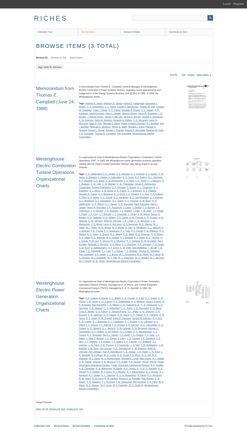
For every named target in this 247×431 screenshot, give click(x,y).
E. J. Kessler (131, 321)
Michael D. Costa (130, 358)
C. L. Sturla (110, 107)
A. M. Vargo (92, 301)
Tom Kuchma (139, 382)
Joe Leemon (106, 348)
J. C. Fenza (110, 338)
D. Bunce (131, 187)
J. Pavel (83, 214)
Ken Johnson (95, 352)
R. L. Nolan (94, 375)
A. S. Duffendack (121, 301)
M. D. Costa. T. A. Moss (128, 355)
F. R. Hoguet (118, 325)
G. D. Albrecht (94, 328)
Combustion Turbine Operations (95, 187)
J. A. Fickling (137, 335)
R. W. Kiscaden (148, 241)
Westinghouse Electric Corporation (123, 261)
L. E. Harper (130, 352)
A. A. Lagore (91, 298)
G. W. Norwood (139, 328)
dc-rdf (45, 409)
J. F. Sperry (117, 342)
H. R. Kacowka (125, 204)
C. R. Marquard (141, 308)
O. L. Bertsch (154, 227)
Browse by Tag (58, 57)
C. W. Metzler (109, 184)
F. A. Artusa (91, 325)
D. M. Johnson (147, 311)
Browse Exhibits (132, 32)
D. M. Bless (107, 191)
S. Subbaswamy (99, 247)
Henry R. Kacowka (147, 113)
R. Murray (105, 241)
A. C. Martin (115, 298)
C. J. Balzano (154, 180)
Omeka (208, 426)
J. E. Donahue (148, 338)
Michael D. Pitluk (111, 123)
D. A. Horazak (119, 187)
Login (227, 3)
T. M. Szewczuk (123, 382)
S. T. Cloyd (113, 247)
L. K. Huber (142, 352)
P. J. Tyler (125, 231)
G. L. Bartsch (108, 328)
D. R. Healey (110, 315)
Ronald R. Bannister (135, 130)
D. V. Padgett (149, 191)
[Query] (173, 18)
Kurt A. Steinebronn (112, 352)
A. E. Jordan (109, 174)
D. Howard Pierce (117, 311)
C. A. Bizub (98, 180)
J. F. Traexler (130, 342)
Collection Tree (45, 32)
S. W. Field (125, 247)
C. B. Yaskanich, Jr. (130, 305)
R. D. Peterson (142, 234)
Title (183, 75)
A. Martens (91, 177)
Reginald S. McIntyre (100, 127)
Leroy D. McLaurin (112, 224)
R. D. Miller (128, 234)
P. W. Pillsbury (151, 231)
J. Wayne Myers (95, 117)
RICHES (50, 18)
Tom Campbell (124, 133)
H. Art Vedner (111, 331)
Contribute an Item (178, 32)
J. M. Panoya (107, 345)
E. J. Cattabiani (115, 321)
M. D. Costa (110, 355)
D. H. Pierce (102, 311)
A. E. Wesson (123, 174)
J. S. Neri (134, 345)
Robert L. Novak (96, 130)
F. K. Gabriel (156, 194)
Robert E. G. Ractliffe (129, 378)
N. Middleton (140, 227)
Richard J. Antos (136, 127)
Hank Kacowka (96, 113)
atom (38, 409)
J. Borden (99, 338)
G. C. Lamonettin (148, 325)
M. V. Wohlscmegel (110, 358)
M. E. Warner (145, 224)
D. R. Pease (136, 315)
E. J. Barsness (105, 194)
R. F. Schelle (93, 372)
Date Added (203, 75)
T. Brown (152, 247)
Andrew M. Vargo (93, 103)
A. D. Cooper (128, 298)
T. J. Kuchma (108, 382)
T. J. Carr (106, 251)
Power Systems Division (133, 123)
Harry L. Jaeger (113, 113)
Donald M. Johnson (141, 318)
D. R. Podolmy (151, 315)
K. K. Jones (122, 217)
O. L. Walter (158, 358)
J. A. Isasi (149, 335)
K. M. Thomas (136, 217)
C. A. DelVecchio (95, 107)
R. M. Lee (94, 241)
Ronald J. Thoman (115, 130)
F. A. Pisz (144, 194)
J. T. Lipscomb (119, 214)
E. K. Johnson (145, 321)
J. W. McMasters (149, 345)
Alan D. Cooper (153, 301)
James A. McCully (113, 117)
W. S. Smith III (136, 385)
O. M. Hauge (85, 362)
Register (238, 3)
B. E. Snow (128, 177)
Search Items (76, 57)
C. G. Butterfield (111, 308)
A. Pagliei (102, 177)
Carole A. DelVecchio (127, 107)
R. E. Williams (98, 237)
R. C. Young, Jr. (131, 368)
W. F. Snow (105, 385)
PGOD (153, 362)
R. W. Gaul (97, 378)
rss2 (81, 409)
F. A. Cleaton (132, 194)
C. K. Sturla (126, 308)
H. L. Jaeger (147, 110)
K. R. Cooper (150, 217)
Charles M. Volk (147, 107)
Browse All (42, 57)
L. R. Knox (155, 352)
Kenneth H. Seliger (122, 120)
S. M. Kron (84, 247)
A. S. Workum (138, 301)
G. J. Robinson (86, 201)
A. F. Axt (140, 298)
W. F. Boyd (155, 254)
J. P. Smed (157, 211)
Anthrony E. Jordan (113, 103)
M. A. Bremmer (130, 224)
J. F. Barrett (148, 207)
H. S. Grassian (94, 335)
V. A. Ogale (100, 254)
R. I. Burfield (152, 123)
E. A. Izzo (157, 318)
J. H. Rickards (111, 211)
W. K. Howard (142, 258)
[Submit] (210, 18)
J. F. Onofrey (91, 342)
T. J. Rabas (117, 251)
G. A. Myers (93, 197)
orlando (96, 362)
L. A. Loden (128, 221)
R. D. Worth (157, 234)
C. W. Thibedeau (125, 184)
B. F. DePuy (141, 177)
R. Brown (104, 234)
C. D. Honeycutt (149, 305)
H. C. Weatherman (142, 331)
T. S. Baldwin (130, 251)
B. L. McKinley (155, 177)
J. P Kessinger (122, 345)
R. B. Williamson (104, 368)
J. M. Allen (146, 211)
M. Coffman (97, 355)
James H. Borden (132, 117)
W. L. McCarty (157, 258)
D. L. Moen (94, 191)
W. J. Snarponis (126, 258)
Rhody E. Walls (119, 127)
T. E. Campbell (86, 133)
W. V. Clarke (85, 261)
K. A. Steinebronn (122, 348)
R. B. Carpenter (87, 368)
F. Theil (82, 197)
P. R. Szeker (135, 362)
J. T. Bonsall (105, 214)
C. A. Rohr (129, 180)
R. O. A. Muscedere (126, 375)
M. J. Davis (94, 358)
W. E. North (142, 254)
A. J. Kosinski (137, 174)
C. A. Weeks (113, 305)
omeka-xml (72, 409)
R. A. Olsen (93, 234)
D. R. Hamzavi (95, 315)
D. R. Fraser (114, 110)
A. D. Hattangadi (93, 174)
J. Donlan (137, 207)
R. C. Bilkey (116, 234)
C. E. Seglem (95, 308)
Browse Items (88, 32)
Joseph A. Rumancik (152, 117)
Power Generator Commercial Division (130, 365)
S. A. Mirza (115, 244)
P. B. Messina (108, 362)
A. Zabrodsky (115, 177)
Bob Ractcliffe (99, 305)
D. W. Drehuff (105, 318)
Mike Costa (145, 358)
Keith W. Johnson (103, 120)
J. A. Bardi (124, 335)
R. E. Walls (84, 237)
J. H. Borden (97, 211)
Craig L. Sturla (100, 110)
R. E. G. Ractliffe (148, 368)
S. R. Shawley (93, 382)
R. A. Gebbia (157, 365)
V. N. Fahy (152, 382)
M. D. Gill (146, 355)
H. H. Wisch (97, 204)
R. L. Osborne (108, 375)
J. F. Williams (144, 342)
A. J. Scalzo (151, 174)
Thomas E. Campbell (105, 133)
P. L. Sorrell (137, 231)
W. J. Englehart (98, 258)
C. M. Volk (96, 184)
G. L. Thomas (131, 201)
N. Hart (128, 227)
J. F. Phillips (104, 342)
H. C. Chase (126, 331)
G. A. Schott (106, 197)
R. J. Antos (139, 237)
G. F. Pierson (156, 197)
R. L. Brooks (152, 372)
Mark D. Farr (95, 123)
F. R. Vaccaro (132, 325)
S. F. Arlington (144, 244)
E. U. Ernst (119, 194)
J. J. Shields (126, 211)
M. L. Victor (91, 227)
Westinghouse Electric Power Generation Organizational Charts (50, 296)
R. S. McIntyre (118, 241)
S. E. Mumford (129, 244)
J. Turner (132, 214)
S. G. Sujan (158, 244)
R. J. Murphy (119, 372)
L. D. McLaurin (140, 120)
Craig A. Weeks (86, 311)
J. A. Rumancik (114, 207)
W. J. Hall (112, 258)
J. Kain (136, 211)
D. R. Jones (123, 315)
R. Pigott (141, 375)
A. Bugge (103, 298)
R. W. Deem (85, 378)
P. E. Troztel (97, 231)
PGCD (145, 362)
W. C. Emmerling (127, 254)
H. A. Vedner (97, 331)
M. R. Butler (118, 227)
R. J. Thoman (152, 237)
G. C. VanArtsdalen (139, 197)
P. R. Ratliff (121, 362)
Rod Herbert (147, 378)
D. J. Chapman (144, 187)
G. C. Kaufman (121, 197)
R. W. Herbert (111, 378)
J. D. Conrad (133, 338)
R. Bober (117, 368)
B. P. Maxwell (85, 180)
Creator (191, 75)
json (63, 409)
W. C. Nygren (92, 385)
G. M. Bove (145, 201)
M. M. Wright (104, 227)
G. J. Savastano (103, 201)
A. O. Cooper (105, 301)
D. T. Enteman (135, 191)
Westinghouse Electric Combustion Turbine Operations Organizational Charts (56, 172)
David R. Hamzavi (122, 318)
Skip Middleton (139, 247)
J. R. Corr (93, 214)
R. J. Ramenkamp (136, 372)
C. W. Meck (155, 308)
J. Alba (89, 338)
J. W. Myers (144, 214)
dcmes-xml (54, 409)
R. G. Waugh (112, 237)
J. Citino (127, 207)
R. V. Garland (133, 241)
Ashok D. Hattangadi (134, 103)
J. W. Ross (93, 348)
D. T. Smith (91, 318)
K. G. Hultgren (94, 217)
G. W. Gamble (123, 328)
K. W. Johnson (86, 120)
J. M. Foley (93, 345)
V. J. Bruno (112, 254)
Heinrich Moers (129, 113)
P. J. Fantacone (111, 231)
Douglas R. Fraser (131, 110)
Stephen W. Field (154, 130)
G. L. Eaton (118, 201)
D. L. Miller (133, 311)
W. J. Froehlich (120, 385)
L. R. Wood (96, 224)
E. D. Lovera (85, 321)
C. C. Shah (140, 180)
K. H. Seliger (109, 217)
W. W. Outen (98, 261)
